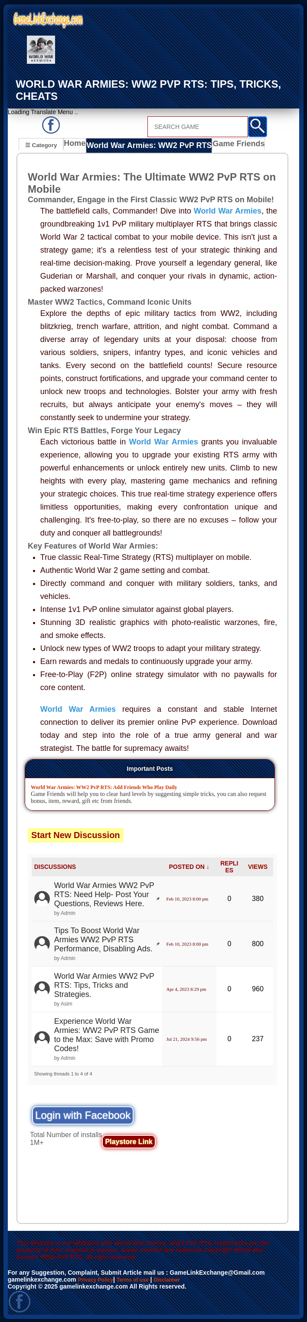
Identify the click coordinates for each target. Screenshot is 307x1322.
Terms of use (141, 1278)
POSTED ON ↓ (189, 865)
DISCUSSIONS (55, 865)
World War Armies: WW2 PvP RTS (143, 145)
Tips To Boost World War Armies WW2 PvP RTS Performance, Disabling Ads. (103, 938)
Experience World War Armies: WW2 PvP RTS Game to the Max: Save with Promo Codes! (106, 1034)
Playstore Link (128, 1140)
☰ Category (41, 144)
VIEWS (258, 865)
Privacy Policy (98, 1278)
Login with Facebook (83, 1114)
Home (76, 145)
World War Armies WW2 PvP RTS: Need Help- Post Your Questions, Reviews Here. (104, 893)
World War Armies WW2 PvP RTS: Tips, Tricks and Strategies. (104, 983)
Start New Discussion (75, 834)
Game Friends (222, 145)
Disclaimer (180, 1278)
